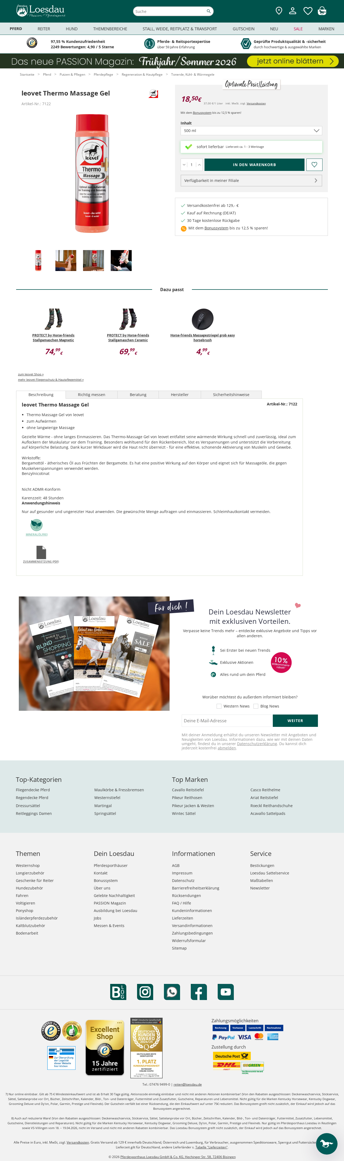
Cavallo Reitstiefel (188, 789)
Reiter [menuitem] (44, 28)
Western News (237, 706)
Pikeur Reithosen (187, 797)
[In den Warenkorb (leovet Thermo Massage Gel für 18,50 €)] (254, 165)
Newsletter (260, 888)
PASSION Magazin (110, 903)
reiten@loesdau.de (188, 1084)
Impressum (182, 873)
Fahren (22, 895)
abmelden (227, 747)
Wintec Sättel (184, 813)
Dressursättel (28, 805)
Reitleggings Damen (34, 813)
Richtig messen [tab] (91, 394)
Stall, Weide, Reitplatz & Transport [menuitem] (180, 28)
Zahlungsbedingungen (192, 933)
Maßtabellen (261, 880)
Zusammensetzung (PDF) (41, 561)
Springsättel (105, 813)
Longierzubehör (30, 873)
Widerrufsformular (189, 940)
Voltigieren (25, 903)
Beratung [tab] (138, 394)
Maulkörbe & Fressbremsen (119, 789)
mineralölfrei (37, 534)
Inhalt (195, 123)
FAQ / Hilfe (181, 903)
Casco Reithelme (265, 789)
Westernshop (28, 865)
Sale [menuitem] (298, 28)
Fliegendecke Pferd (33, 789)
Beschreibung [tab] (40, 394)
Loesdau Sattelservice (269, 873)
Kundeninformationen (192, 910)
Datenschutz (183, 880)
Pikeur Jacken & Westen (193, 805)
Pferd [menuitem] (16, 28)
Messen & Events (109, 925)
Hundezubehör (29, 888)
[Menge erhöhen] (199, 165)
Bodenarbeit (27, 933)
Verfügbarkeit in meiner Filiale (211, 180)
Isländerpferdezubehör (37, 918)
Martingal (103, 805)
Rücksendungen (186, 895)
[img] (322, 13)
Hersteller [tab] (180, 394)
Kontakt (101, 873)
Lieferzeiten (182, 918)
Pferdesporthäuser (111, 865)
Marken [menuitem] (326, 28)
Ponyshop (24, 910)
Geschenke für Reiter (35, 880)
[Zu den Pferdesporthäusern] (279, 11)
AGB (176, 865)
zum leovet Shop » (31, 374)
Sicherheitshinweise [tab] (231, 394)
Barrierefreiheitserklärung (195, 888)
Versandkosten (256, 103)
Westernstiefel (107, 797)
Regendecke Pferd (32, 797)
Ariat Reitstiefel (264, 797)
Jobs (97, 918)
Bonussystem (202, 113)
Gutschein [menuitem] (244, 28)
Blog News (269, 706)
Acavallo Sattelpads (267, 813)
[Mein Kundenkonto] (292, 14)
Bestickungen (262, 865)
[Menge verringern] (184, 165)
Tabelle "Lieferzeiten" (211, 1147)
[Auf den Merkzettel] (314, 165)
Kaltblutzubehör (30, 925)
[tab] (38, 260)
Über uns (102, 888)
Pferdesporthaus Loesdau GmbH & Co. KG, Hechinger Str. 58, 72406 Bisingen (178, 1157)
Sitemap (179, 948)
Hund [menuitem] (72, 28)
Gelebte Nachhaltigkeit (114, 895)
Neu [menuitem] (274, 28)
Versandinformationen (192, 925)
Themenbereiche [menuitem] (110, 28)
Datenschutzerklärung (257, 743)
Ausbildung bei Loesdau (115, 910)
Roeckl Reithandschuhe (271, 805)
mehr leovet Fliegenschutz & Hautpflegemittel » (51, 380)
